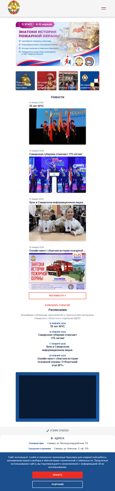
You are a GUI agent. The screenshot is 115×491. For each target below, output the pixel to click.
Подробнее (58, 484)
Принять (57, 475)
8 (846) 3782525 (57, 430)
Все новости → (57, 295)
